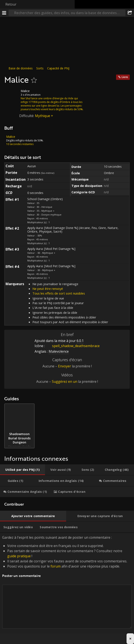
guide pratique (19, 556)
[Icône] (11, 94)
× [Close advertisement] (130, 638)
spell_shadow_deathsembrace (73, 345)
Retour (10, 4)
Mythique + (44, 115)
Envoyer (64, 366)
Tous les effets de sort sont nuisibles (58, 293)
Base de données (21, 68)
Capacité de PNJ (58, 68)
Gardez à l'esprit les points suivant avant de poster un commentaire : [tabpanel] (67, 587)
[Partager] (129, 13)
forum (56, 566)
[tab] (22, 469)
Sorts (40, 68)
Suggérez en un (64, 381)
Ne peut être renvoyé (47, 288)
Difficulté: (27, 115)
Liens (125, 77)
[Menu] (4, 13)
